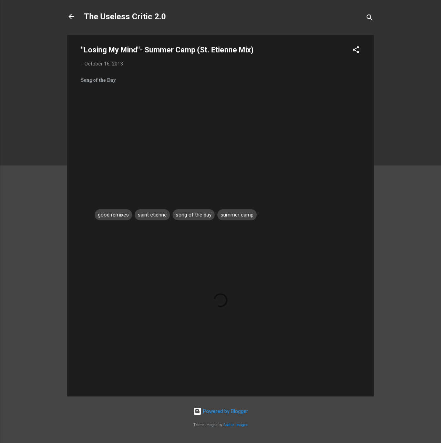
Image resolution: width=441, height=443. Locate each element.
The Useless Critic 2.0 (125, 16)
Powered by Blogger (220, 411)
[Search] (370, 18)
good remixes (113, 215)
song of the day (194, 215)
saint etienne (152, 215)
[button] (356, 51)
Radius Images (235, 425)
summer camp (237, 215)
